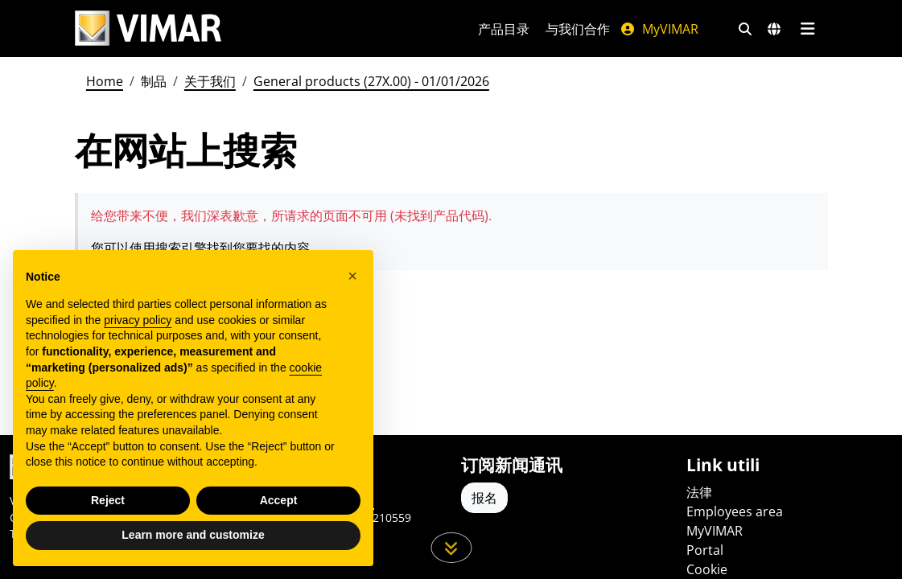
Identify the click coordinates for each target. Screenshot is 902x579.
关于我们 (210, 81)
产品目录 (503, 29)
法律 (699, 492)
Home (104, 81)
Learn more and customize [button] (193, 534)
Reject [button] (108, 500)
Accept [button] (279, 500)
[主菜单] (808, 29)
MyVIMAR (659, 29)
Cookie (706, 569)
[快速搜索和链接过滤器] (745, 29)
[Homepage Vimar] (148, 28)
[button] (352, 276)
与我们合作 (578, 29)
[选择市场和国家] (774, 29)
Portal (704, 550)
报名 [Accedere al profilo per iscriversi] (484, 498)
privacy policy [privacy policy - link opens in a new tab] (137, 320)
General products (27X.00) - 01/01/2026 (371, 81)
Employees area (734, 511)
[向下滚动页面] (451, 547)
